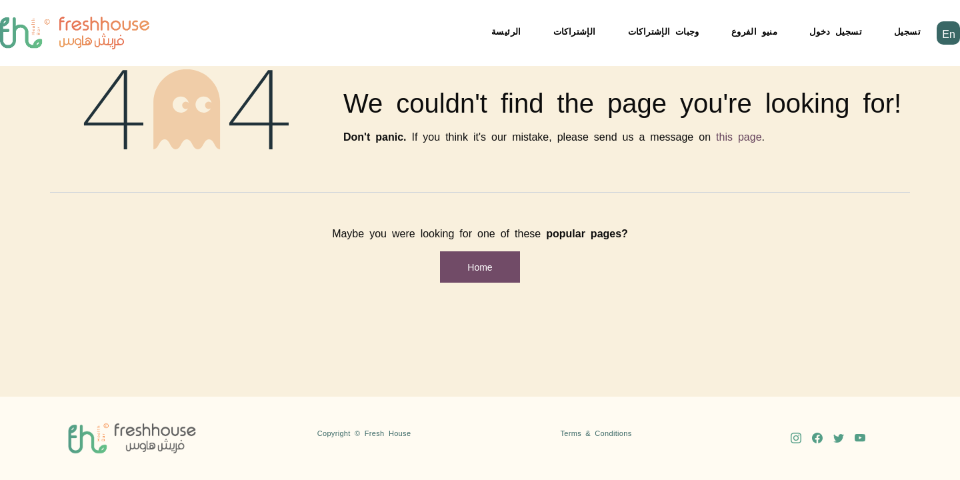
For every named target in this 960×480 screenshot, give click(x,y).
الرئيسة (506, 31)
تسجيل (907, 31)
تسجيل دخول (835, 31)
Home (479, 266)
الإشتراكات (574, 31)
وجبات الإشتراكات (663, 31)
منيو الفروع (754, 31)
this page (739, 136)
